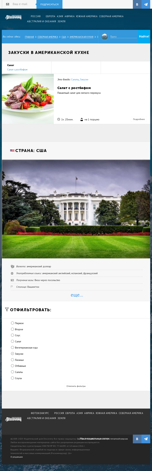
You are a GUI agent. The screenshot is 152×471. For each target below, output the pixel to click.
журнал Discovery (13, 421)
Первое (19, 323)
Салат (18, 341)
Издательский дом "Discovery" (13, 19)
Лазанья (19, 360)
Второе (19, 329)
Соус (17, 335)
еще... (77, 294)
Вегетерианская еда (26, 347)
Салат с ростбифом (17, 69)
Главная (29, 36)
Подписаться (49, 4)
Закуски (84, 79)
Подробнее (139, 119)
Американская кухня (81, 36)
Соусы (18, 378)
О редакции (16, 456)
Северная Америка (48, 36)
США (64, 36)
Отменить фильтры (76, 386)
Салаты (75, 79)
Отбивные (20, 365)
